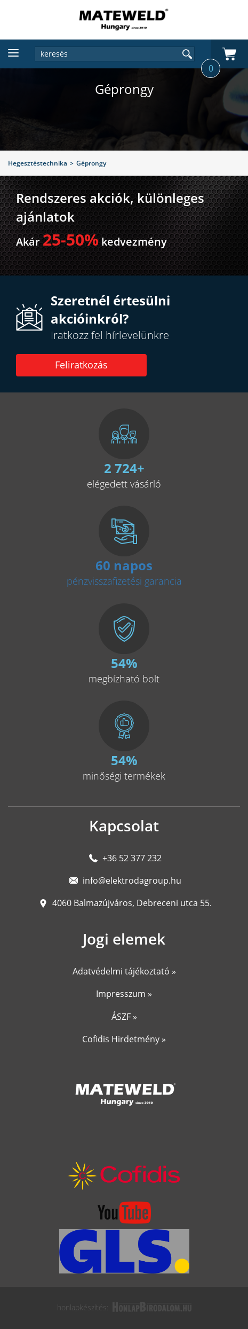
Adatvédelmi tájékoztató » (124, 971)
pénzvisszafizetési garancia (124, 581)
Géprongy (91, 163)
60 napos (124, 565)
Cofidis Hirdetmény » (124, 1039)
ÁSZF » (124, 1017)
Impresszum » (124, 994)
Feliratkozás (81, 364)
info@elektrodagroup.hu (132, 880)
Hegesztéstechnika (37, 163)
